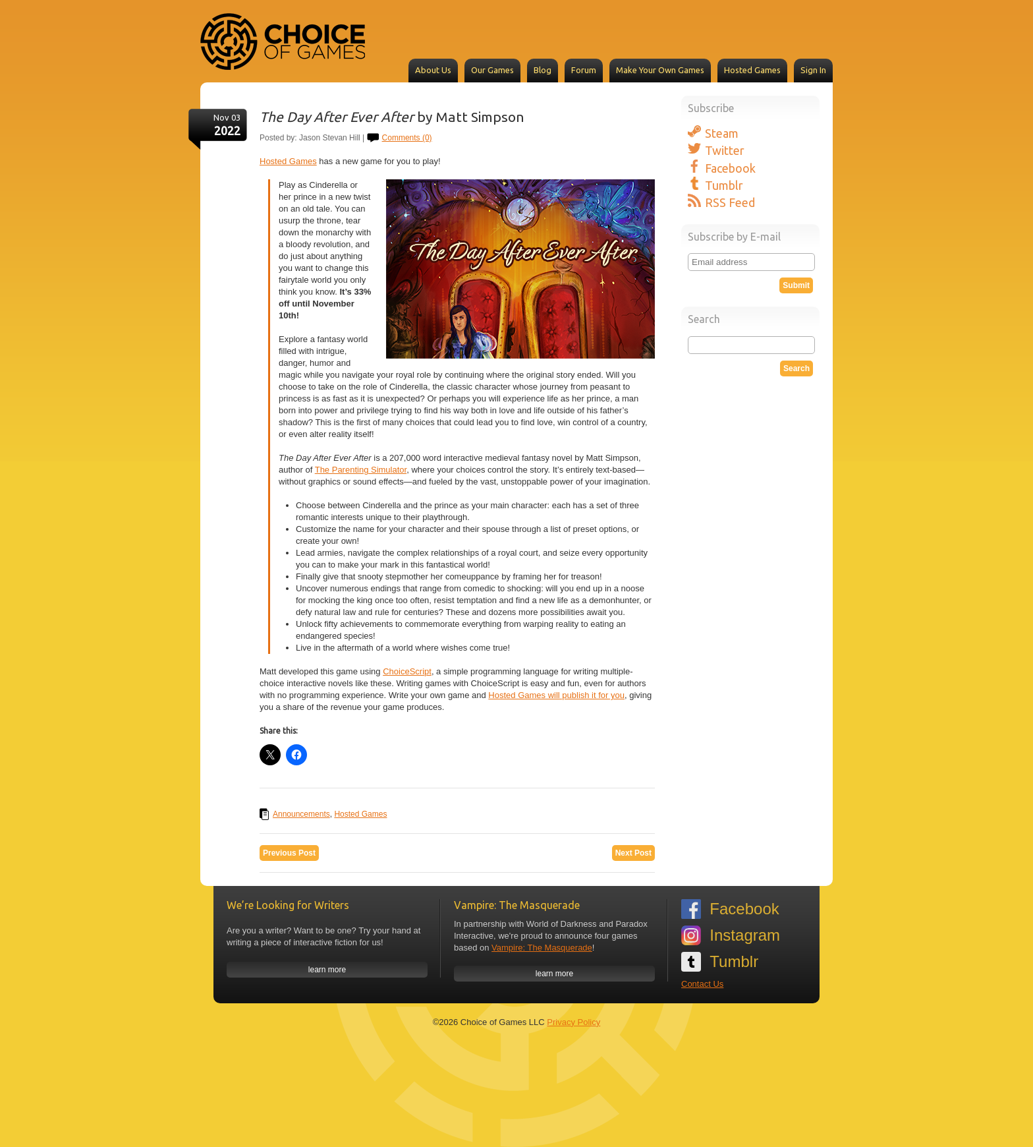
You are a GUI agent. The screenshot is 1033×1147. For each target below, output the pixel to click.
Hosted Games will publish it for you (556, 695)
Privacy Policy (573, 1022)
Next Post (633, 853)
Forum (583, 69)
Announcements (301, 814)
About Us (433, 69)
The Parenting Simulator (360, 470)
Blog (542, 69)
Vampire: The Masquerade (541, 948)
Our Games (492, 69)
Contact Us (702, 984)
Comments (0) (407, 137)
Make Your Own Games (660, 69)
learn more (327, 969)
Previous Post (289, 853)
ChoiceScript (407, 671)
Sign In (813, 69)
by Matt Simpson (392, 117)
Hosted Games (752, 69)
